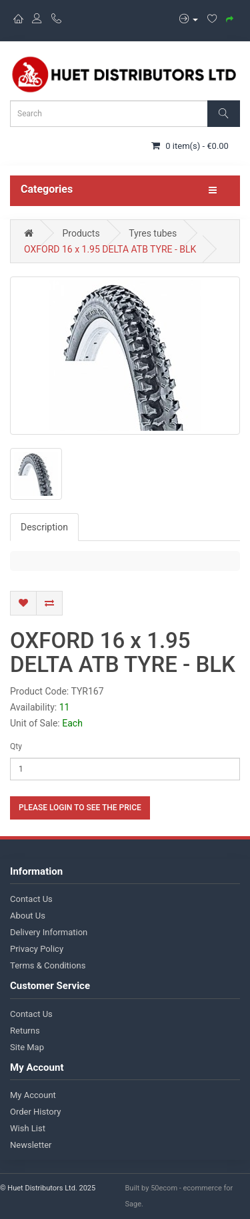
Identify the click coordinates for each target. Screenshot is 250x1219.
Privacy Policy (36, 949)
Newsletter (31, 1145)
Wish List (27, 1128)
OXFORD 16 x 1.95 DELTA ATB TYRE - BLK (110, 249)
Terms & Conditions (47, 965)
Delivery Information (48, 932)
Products (80, 233)
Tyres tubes (153, 233)
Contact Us (31, 899)
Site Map (27, 1047)
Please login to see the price (80, 807)
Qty (16, 746)
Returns (25, 1031)
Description (44, 527)
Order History (35, 1112)
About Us (27, 916)
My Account (33, 1095)
